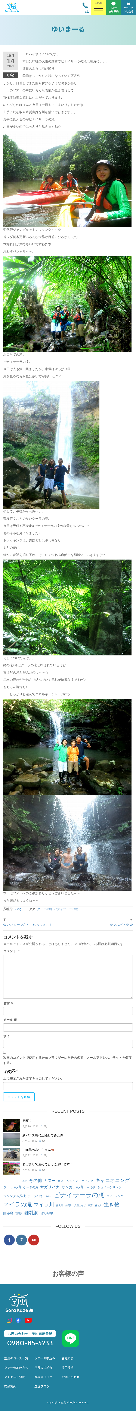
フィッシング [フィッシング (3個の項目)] (114, 1196)
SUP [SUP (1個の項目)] (24, 1181)
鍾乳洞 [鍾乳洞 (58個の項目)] (31, 1212)
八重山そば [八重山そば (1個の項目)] (80, 1205)
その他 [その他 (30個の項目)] (35, 1180)
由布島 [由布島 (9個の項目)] (8, 1213)
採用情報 (68, 1367)
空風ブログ (41, 1386)
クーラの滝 (44, 909)
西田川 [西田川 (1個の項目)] (18, 1213)
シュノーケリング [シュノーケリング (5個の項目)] (109, 1187)
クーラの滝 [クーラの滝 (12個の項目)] (12, 1187)
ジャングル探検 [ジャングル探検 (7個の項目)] (14, 1196)
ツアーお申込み (44, 1358)
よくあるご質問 (14, 1377)
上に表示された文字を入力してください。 (33, 1078)
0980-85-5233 (30, 1343)
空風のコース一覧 (16, 1358)
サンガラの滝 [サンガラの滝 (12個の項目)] (72, 1187)
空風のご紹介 (43, 1367)
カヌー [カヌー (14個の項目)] (49, 1181)
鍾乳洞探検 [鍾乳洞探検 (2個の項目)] (47, 1213)
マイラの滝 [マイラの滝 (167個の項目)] (17, 1204)
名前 (8, 1003)
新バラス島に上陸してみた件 (42, 1135)
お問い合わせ (71, 1377)
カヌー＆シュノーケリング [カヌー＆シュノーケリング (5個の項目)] (75, 1181)
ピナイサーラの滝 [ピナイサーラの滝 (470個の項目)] (79, 1194)
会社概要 (68, 1358)
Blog (18, 909)
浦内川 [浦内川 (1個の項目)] (98, 1205)
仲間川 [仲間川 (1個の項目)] (68, 1205)
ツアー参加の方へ (16, 1367)
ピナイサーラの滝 (66, 909)
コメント (11, 951)
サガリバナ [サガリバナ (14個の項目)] (49, 1187)
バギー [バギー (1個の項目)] (48, 1196)
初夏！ (27, 1120)
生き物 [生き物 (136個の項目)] (111, 1204)
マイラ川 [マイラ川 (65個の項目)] (44, 1204)
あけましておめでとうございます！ (47, 1164)
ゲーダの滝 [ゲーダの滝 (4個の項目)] (30, 1187)
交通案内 (10, 1386)
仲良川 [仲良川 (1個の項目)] (59, 1205)
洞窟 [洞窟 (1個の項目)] (90, 1205)
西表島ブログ (43, 1377)
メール (10, 1019)
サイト (8, 1036)
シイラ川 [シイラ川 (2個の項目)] (90, 1187)
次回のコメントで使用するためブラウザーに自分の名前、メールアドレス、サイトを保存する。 (67, 1060)
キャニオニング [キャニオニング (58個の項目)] (112, 1180)
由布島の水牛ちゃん (38, 1149)
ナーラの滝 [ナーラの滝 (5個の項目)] (35, 1196)
